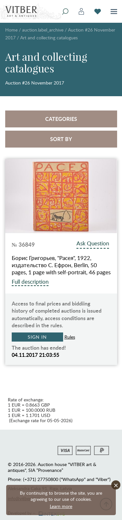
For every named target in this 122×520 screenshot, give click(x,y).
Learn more (61, 506)
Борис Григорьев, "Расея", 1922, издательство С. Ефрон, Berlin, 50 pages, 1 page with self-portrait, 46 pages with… (61, 265)
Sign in (37, 337)
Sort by (61, 139)
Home (11, 30)
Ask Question (92, 243)
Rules (69, 337)
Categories (61, 119)
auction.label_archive (42, 30)
